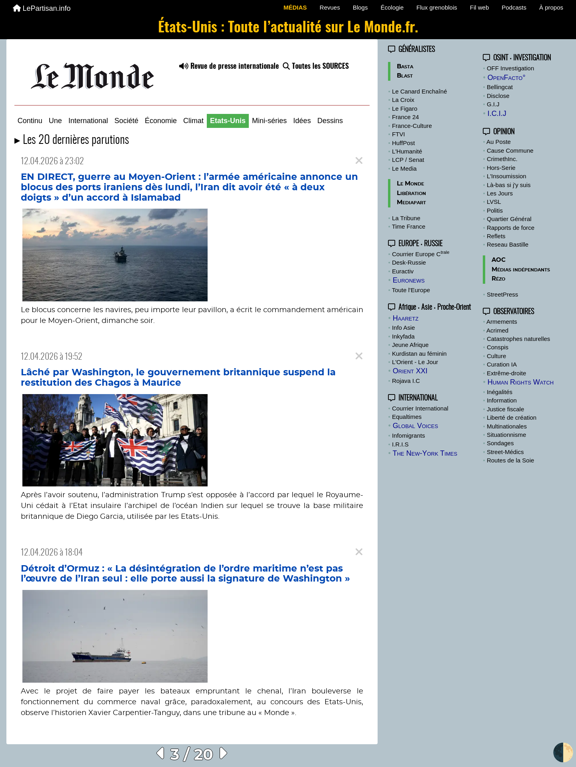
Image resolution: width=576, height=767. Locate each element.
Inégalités (499, 391)
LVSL (494, 201)
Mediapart (411, 202)
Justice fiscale (505, 409)
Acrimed (497, 330)
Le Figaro (404, 108)
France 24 (405, 117)
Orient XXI (410, 371)
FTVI (398, 134)
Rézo (498, 279)
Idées (302, 121)
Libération (411, 193)
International (88, 121)
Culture (496, 356)
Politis (495, 210)
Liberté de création (511, 417)
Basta (405, 67)
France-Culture (412, 125)
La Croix (403, 99)
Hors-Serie (501, 167)
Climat (193, 121)
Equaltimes (407, 416)
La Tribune (406, 218)
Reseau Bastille (507, 244)
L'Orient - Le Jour (415, 362)
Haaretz (405, 318)
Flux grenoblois (436, 7)
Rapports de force (510, 227)
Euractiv (403, 271)
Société (126, 121)
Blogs (360, 7)
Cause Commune (510, 150)
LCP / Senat (408, 159)
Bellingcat (500, 87)
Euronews (409, 280)
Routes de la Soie (510, 460)
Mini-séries (269, 121)
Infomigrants (408, 435)
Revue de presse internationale (229, 66)
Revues (330, 7)
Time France (409, 226)
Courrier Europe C (421, 254)
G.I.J (493, 104)
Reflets (496, 236)
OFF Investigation (510, 68)
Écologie (392, 7)
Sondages (500, 443)
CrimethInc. (502, 158)
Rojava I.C (406, 380)
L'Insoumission (506, 176)
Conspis (497, 347)
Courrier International (420, 408)
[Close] (359, 160)
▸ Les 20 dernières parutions (71, 140)
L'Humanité (407, 151)
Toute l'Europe (411, 290)
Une (55, 121)
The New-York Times (424, 453)
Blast (405, 76)
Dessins (330, 121)
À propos (551, 7)
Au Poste (498, 141)
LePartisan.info (42, 8)
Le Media (404, 168)
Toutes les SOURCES (316, 66)
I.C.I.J (497, 114)
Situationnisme (506, 434)
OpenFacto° (507, 78)
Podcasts (514, 7)
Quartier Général (509, 218)
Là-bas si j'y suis (509, 184)
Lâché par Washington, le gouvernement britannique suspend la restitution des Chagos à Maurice (178, 378)
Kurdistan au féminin (419, 353)
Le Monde (410, 184)
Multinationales (507, 426)
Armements (501, 321)
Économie (161, 121)
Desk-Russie (409, 262)
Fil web (479, 7)
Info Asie (403, 327)
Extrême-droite (506, 373)
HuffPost (403, 142)
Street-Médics (505, 451)
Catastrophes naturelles (518, 338)
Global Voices (415, 426)
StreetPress (502, 294)
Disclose (498, 95)
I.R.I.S (400, 444)
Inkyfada (403, 336)
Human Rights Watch (521, 382)
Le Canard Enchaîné (419, 91)
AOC (499, 260)
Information (502, 400)
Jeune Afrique (410, 344)
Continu (30, 121)
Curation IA (502, 364)
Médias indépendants (521, 270)
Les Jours (500, 193)
